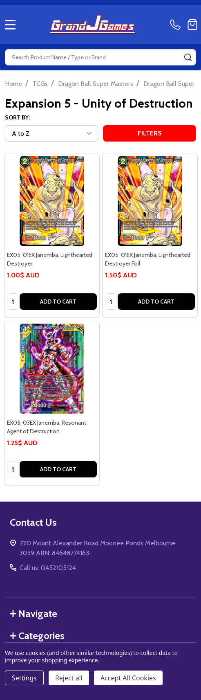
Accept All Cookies (128, 677)
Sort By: (17, 117)
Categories (37, 635)
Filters (150, 133)
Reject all (69, 677)
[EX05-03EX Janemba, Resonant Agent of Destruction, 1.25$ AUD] (52, 369)
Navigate (33, 613)
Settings (24, 677)
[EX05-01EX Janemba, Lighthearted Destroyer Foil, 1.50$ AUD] (150, 201)
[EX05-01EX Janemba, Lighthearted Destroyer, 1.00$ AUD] (52, 201)
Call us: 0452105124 (48, 568)
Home (13, 84)
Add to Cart (58, 301)
